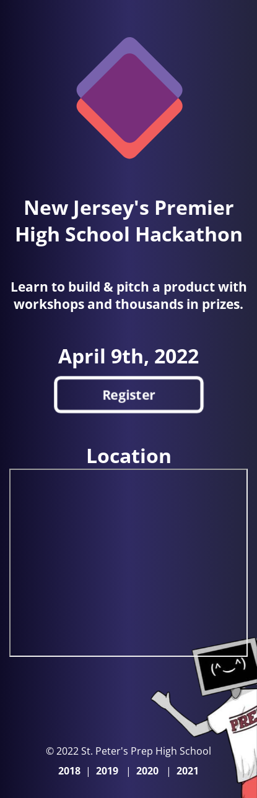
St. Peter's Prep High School (145, 751)
